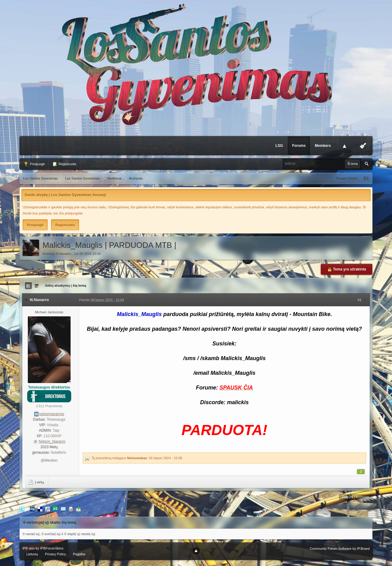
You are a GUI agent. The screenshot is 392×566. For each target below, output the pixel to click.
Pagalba (79, 554)
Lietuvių (32, 554)
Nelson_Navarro (52, 441)
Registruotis (64, 164)
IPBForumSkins (51, 548)
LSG (279, 145)
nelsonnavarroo (51, 414)
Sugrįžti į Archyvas (355, 497)
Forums (299, 145)
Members (323, 145)
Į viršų (36, 482)
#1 (362, 300)
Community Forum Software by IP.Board (340, 548)
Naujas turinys (347, 178)
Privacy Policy (55, 554)
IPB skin (28, 548)
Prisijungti (34, 164)
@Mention (49, 460)
